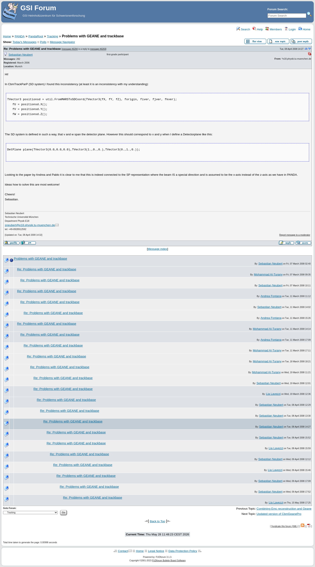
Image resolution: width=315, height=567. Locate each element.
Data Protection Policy (182, 551)
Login (290, 29)
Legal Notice (156, 551)
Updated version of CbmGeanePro (279, 513)
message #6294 (70, 49)
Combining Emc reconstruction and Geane (284, 508)
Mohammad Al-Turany (268, 274)
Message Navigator (62, 42)
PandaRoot (35, 36)
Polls (43, 42)
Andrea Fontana (271, 296)
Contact (123, 551)
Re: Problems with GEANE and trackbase (32, 48)
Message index (157, 249)
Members (273, 29)
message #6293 (98, 49)
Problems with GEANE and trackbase (40, 258)
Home (304, 29)
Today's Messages (24, 42)
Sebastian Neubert (21, 54)
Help (258, 29)
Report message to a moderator (294, 235)
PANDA (19, 36)
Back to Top (157, 521)
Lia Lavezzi (273, 393)
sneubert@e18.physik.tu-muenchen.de (30, 225)
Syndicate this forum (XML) (284, 526)
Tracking (52, 36)
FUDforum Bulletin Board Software (169, 560)
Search (243, 29)
